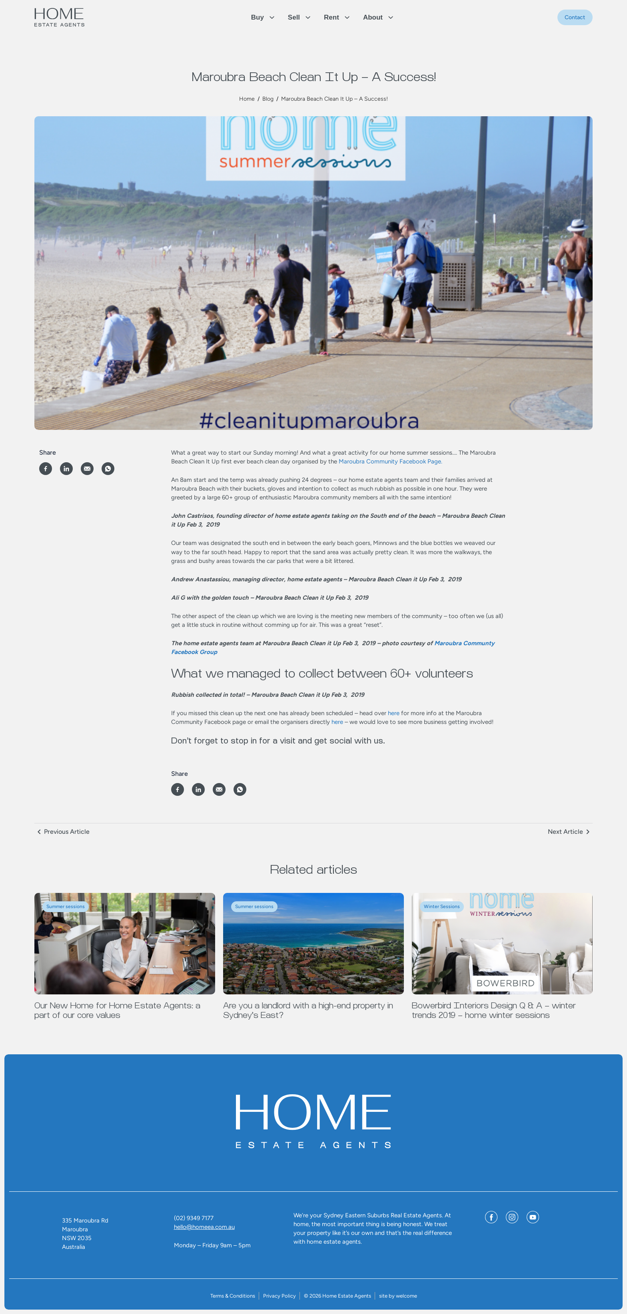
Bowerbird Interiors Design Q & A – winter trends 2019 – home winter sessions (494, 1010)
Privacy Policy (279, 1296)
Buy (257, 17)
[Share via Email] (87, 468)
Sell (294, 17)
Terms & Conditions (232, 1296)
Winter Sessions (442, 906)
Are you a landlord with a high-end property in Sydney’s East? (308, 1010)
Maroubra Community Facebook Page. (390, 461)
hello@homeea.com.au (204, 1227)
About (373, 17)
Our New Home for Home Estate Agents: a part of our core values (117, 1010)
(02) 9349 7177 (194, 1218)
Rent (331, 17)
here (393, 713)
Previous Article (67, 831)
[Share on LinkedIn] (66, 468)
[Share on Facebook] (45, 468)
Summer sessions (65, 906)
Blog (268, 98)
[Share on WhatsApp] (108, 468)
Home (247, 98)
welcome (406, 1296)
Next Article (565, 831)
